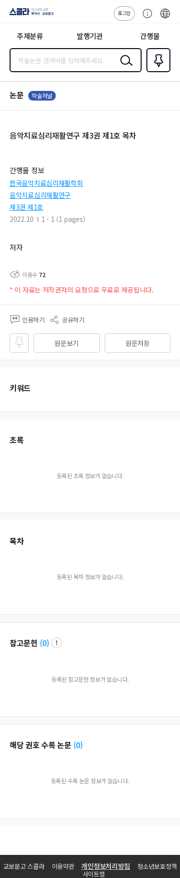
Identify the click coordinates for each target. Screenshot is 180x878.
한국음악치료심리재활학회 (46, 183)
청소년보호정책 (157, 866)
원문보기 (66, 343)
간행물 (150, 36)
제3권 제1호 (26, 207)
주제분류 (30, 36)
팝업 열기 (56, 642)
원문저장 (137, 343)
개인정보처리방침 (105, 866)
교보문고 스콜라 (24, 866)
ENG (165, 18)
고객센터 (145, 18)
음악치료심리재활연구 (40, 195)
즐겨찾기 (156, 71)
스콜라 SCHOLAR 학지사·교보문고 (29, 14)
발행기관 (90, 36)
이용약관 (63, 866)
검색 (124, 67)
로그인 (124, 12)
